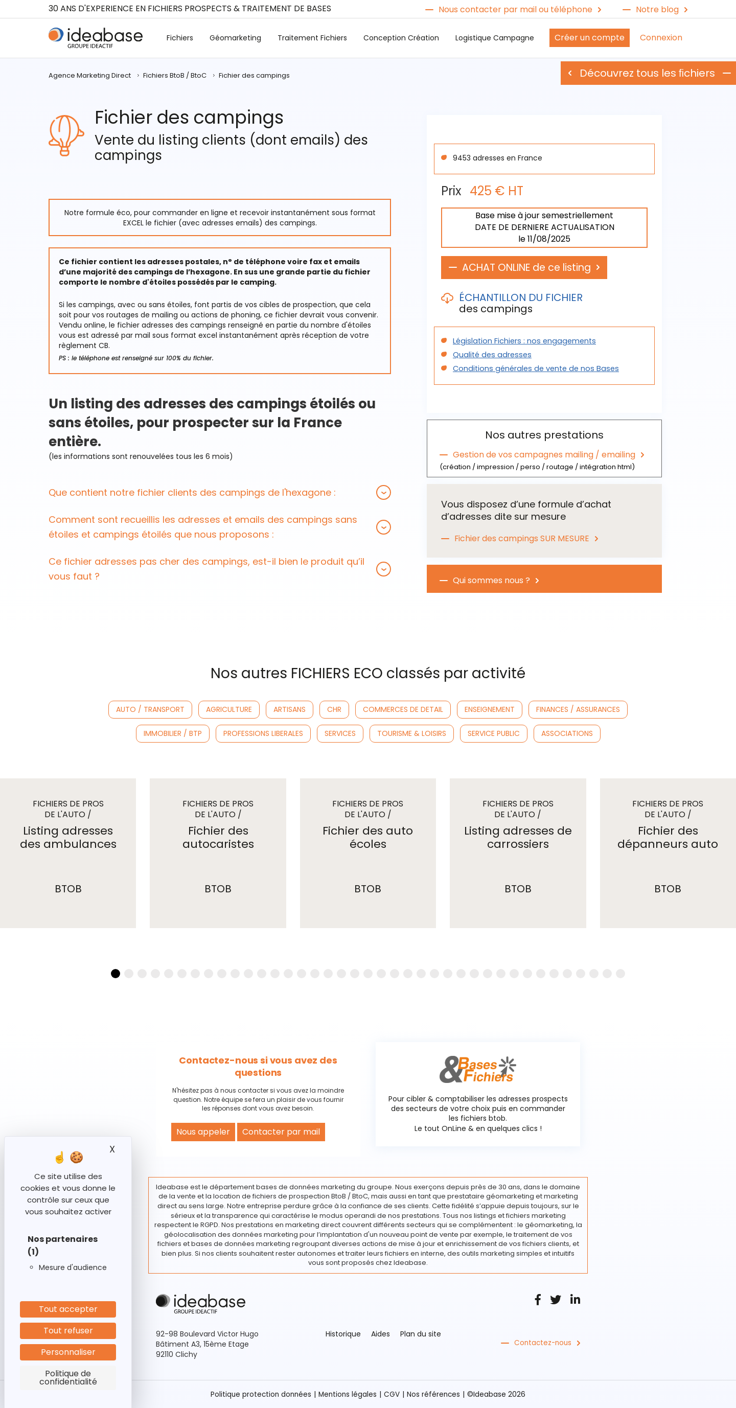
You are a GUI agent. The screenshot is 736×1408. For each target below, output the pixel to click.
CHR (334, 709)
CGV (393, 1394)
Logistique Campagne (494, 38)
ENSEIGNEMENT (490, 709)
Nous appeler (203, 1132)
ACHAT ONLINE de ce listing (531, 268)
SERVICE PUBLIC (494, 733)
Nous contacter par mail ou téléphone (515, 10)
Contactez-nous (544, 1343)
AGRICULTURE (229, 709)
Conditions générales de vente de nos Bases (532, 369)
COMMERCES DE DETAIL (403, 709)
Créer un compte (590, 37)
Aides (380, 1334)
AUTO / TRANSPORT (150, 709)
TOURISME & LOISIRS (411, 733)
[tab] (220, 492)
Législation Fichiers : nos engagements (521, 341)
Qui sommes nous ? (491, 579)
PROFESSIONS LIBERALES (263, 733)
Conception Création (401, 38)
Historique (343, 1334)
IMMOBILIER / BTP (173, 733)
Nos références (435, 1394)
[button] (220, 492)
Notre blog (657, 10)
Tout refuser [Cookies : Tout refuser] (68, 1330)
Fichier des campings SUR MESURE (522, 538)
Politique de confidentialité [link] (68, 1378)
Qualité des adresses (490, 355)
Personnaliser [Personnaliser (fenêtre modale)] (68, 1352)
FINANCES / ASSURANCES (578, 709)
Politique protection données (259, 1394)
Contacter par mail (281, 1132)
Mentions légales (348, 1394)
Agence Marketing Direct (90, 75)
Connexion (661, 37)
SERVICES (340, 733)
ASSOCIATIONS (567, 733)
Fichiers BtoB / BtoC (174, 75)
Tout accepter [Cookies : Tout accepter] (68, 1309)
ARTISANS (289, 709)
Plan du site (420, 1334)
